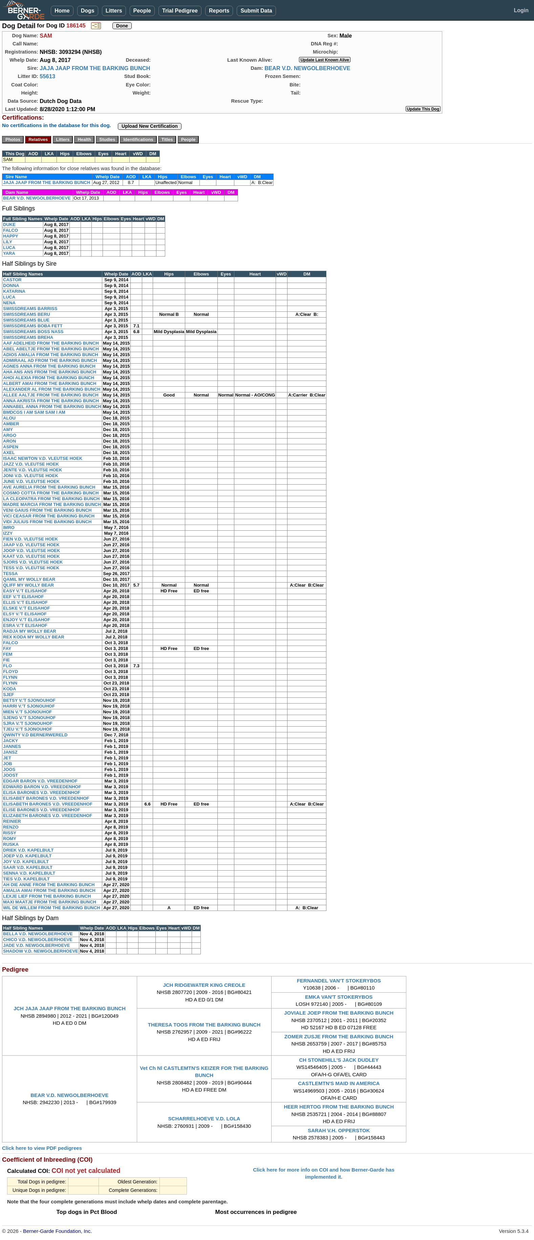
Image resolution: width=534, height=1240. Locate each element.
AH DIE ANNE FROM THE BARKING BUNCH (48, 884)
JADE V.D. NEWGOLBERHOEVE (36, 945)
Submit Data (256, 11)
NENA (9, 302)
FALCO (10, 230)
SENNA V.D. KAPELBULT (29, 873)
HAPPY (10, 236)
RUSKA (11, 844)
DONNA (11, 285)
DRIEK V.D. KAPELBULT (28, 850)
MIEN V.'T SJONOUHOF (27, 711)
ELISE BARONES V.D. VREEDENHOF (41, 809)
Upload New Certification (150, 126)
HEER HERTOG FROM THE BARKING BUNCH (339, 1107)
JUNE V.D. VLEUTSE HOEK (31, 481)
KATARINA (14, 291)
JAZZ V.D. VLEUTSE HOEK (31, 464)
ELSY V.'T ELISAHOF (25, 613)
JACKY (10, 740)
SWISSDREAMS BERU (26, 314)
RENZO (11, 827)
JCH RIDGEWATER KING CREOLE (204, 985)
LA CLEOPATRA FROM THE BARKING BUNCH (51, 498)
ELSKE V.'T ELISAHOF (26, 608)
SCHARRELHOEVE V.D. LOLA (204, 1118)
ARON (9, 441)
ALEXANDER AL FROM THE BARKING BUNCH (51, 389)
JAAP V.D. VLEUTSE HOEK (31, 544)
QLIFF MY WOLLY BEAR (28, 585)
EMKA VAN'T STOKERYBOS (338, 997)
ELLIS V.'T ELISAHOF (25, 602)
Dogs (87, 11)
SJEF (8, 694)
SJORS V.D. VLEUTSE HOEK (33, 562)
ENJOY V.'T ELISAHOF (26, 619)
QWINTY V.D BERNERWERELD (35, 734)
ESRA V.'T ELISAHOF (25, 625)
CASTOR (12, 279)
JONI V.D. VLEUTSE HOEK (30, 475)
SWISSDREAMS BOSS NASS (33, 331)
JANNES (12, 746)
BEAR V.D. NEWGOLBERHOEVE (307, 68)
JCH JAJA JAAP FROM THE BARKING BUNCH (70, 1008)
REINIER (12, 821)
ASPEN (10, 446)
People (142, 11)
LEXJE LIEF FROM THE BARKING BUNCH (47, 896)
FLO (7, 665)
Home (62, 11)
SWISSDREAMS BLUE (26, 320)
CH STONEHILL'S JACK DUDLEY (339, 1060)
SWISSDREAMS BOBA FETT (33, 325)
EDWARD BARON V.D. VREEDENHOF (42, 786)
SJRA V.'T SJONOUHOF (27, 723)
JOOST (10, 775)
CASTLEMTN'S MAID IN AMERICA (339, 1083)
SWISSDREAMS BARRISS (30, 308)
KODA (9, 688)
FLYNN (10, 677)
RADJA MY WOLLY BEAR (29, 631)
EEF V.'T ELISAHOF (23, 596)
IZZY (8, 533)
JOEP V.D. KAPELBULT (27, 855)
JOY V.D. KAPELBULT (26, 861)
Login (521, 10)
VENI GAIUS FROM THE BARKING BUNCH (47, 510)
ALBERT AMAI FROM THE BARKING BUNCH (49, 383)
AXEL (9, 452)
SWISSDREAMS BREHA (28, 337)
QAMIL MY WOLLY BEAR (29, 579)
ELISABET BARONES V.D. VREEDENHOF (46, 798)
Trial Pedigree (180, 11)
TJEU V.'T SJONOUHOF (27, 729)
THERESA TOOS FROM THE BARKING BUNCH (204, 1025)
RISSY (9, 832)
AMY (8, 429)
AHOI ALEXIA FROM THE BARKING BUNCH (48, 377)
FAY (7, 648)
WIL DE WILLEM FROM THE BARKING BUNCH (51, 907)
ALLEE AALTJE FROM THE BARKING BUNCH (51, 395)
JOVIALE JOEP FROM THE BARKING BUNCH (338, 1013)
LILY (7, 241)
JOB (7, 763)
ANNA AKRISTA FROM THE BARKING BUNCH (51, 400)
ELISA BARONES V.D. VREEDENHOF (41, 792)
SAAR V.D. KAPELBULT (27, 867)
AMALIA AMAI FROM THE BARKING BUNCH (49, 890)
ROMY (9, 838)
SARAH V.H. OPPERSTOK (339, 1130)
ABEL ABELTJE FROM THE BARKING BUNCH (51, 348)
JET (7, 757)
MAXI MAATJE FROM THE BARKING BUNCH (49, 901)
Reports (219, 11)
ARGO (9, 435)
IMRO (9, 527)
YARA (9, 253)
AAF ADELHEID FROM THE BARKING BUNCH (51, 343)
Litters (114, 11)
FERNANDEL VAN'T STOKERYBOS (339, 980)
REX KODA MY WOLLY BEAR (33, 636)
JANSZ (10, 752)
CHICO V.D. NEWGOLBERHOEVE (37, 939)
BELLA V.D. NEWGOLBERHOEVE (38, 933)
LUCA (9, 247)
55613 (47, 76)
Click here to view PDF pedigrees (42, 1148)
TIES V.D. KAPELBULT (26, 878)
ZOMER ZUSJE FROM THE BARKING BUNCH (338, 1036)
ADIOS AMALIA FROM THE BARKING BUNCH (50, 354)
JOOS (9, 769)
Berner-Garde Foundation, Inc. (57, 1231)
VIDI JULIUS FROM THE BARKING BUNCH (47, 521)
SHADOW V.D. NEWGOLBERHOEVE (40, 951)
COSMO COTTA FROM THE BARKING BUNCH (51, 492)
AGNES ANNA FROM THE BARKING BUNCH (49, 366)
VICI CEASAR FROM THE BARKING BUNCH (48, 516)
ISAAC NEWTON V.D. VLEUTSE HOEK (42, 458)
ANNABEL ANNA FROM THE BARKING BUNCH (52, 406)
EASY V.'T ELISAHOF (25, 590)
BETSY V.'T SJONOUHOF (29, 700)
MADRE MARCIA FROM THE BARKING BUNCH (52, 504)
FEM (7, 654)
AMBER (11, 423)
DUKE (9, 224)
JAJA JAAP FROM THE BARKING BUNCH (95, 68)
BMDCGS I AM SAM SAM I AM (34, 412)
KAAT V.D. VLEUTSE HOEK (31, 556)
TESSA (10, 573)
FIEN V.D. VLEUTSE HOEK (30, 539)
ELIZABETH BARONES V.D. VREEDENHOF (47, 815)
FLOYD (10, 671)
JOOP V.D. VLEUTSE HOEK (31, 550)
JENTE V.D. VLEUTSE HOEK (32, 469)
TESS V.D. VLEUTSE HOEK (31, 567)
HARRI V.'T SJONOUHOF (29, 706)
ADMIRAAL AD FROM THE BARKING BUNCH (50, 360)
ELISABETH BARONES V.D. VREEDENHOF (47, 804)
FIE (6, 660)
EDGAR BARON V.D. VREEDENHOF (40, 781)
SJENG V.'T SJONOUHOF (29, 717)
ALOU (9, 418)
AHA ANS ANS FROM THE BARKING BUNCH (49, 371)
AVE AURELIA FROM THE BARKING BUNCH (49, 487)
